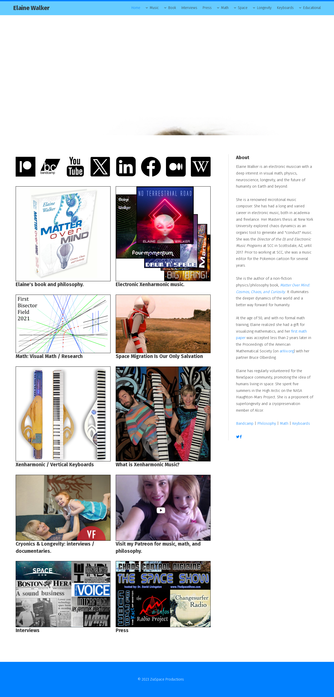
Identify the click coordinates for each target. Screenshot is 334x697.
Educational (312, 8)
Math (225, 8)
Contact (191, 679)
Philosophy (266, 423)
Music (154, 8)
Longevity (264, 8)
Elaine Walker (31, 8)
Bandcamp (244, 423)
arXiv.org (287, 351)
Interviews (189, 8)
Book (172, 8)
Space (243, 8)
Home (135, 8)
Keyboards (285, 8)
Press (207, 8)
